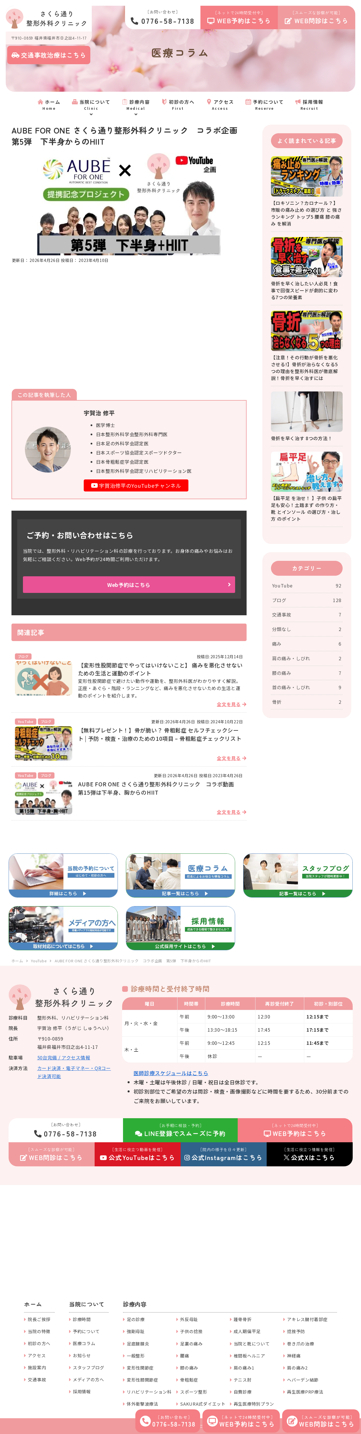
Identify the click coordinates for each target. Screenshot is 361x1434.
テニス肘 (243, 1380)
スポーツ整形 (193, 1392)
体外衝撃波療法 (142, 1404)
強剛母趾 (136, 1331)
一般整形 (136, 1356)
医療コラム (84, 1343)
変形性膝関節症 (142, 1380)
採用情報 (82, 1391)
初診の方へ (39, 1343)
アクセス (37, 1355)
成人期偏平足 (247, 1331)
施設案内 (37, 1367)
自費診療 (243, 1392)
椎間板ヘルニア (249, 1356)
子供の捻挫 (191, 1331)
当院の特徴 (39, 1331)
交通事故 (37, 1379)
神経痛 (293, 1356)
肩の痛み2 (297, 1368)
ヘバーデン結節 (303, 1380)
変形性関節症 (140, 1368)
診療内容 (135, 1304)
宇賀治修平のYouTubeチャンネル (136, 485)
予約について (86, 1331)
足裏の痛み (191, 1344)
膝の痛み (189, 1368)
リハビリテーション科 (149, 1392)
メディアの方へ (88, 1379)
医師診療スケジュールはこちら (171, 1073)
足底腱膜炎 (138, 1344)
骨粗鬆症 (189, 1380)
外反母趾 (189, 1319)
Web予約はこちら (129, 584)
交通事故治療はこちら (48, 54)
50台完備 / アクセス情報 (63, 1057)
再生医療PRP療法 (305, 1392)
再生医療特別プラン (254, 1404)
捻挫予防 (296, 1331)
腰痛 (184, 1356)
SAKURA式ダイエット (202, 1404)
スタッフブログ (88, 1367)
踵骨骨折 (243, 1319)
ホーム (33, 1304)
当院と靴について (252, 1344)
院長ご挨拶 (39, 1319)
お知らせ (82, 1355)
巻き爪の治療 (300, 1344)
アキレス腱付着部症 (307, 1319)
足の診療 (136, 1319)
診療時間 (82, 1319)
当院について (87, 1304)
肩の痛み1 (244, 1368)
